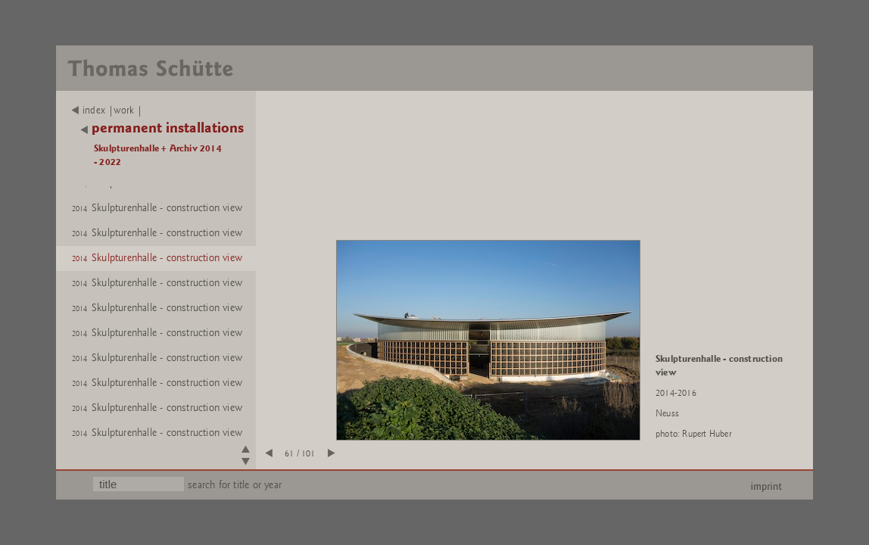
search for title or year (235, 484)
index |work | (107, 110)
